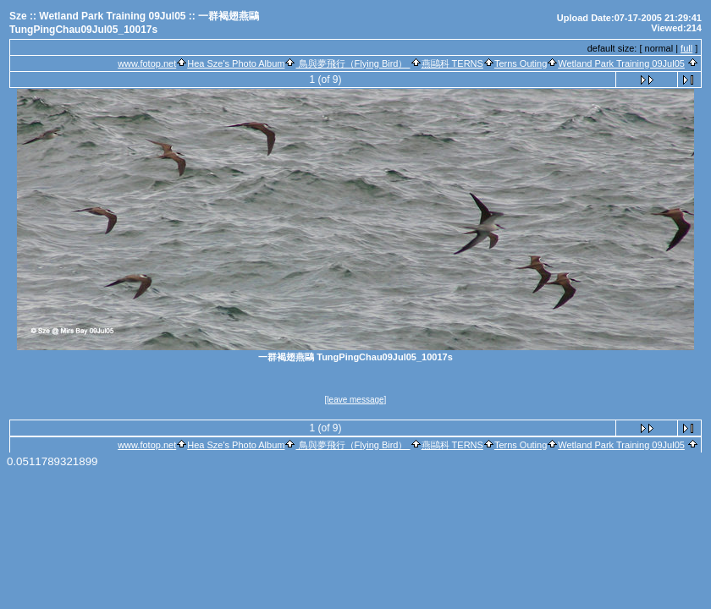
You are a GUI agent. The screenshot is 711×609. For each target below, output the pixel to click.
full (686, 48)
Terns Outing (520, 63)
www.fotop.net (147, 63)
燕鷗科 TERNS (452, 63)
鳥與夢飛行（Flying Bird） (352, 63)
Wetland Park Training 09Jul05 (621, 63)
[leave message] (356, 399)
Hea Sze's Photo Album (235, 63)
